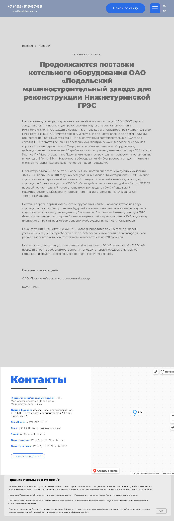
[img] (87, 8)
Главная (27, 45)
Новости (44, 45)
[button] (28, 456)
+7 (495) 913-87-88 (24, 6)
